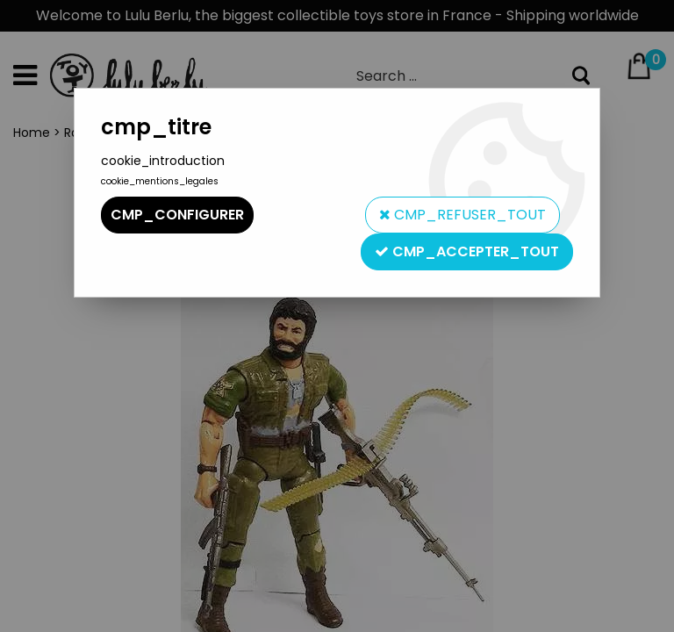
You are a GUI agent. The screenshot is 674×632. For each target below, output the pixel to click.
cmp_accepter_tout (467, 251)
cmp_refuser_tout (462, 215)
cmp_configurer (177, 215)
